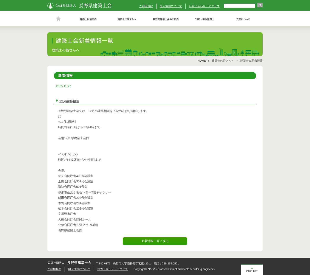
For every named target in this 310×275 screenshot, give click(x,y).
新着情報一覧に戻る (155, 241)
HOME (202, 60)
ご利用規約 (146, 6)
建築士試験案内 (88, 19)
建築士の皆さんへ (127, 19)
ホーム (58, 19)
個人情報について (171, 6)
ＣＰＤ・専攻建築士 (204, 19)
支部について (243, 19)
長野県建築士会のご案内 (165, 19)
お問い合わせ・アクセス (204, 6)
